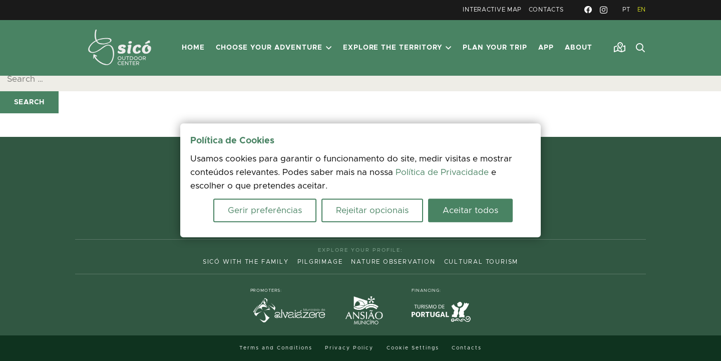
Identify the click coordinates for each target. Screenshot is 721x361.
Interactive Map (492, 10)
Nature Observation (393, 262)
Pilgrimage (320, 262)
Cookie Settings (413, 347)
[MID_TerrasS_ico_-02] (119, 48)
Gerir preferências (265, 211)
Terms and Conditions (275, 347)
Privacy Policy (349, 347)
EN (641, 10)
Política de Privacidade (442, 172)
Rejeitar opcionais (372, 211)
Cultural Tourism (481, 262)
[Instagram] (603, 10)
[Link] (619, 48)
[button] (640, 48)
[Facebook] (588, 10)
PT (626, 10)
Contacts (546, 10)
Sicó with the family (246, 262)
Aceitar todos (470, 211)
